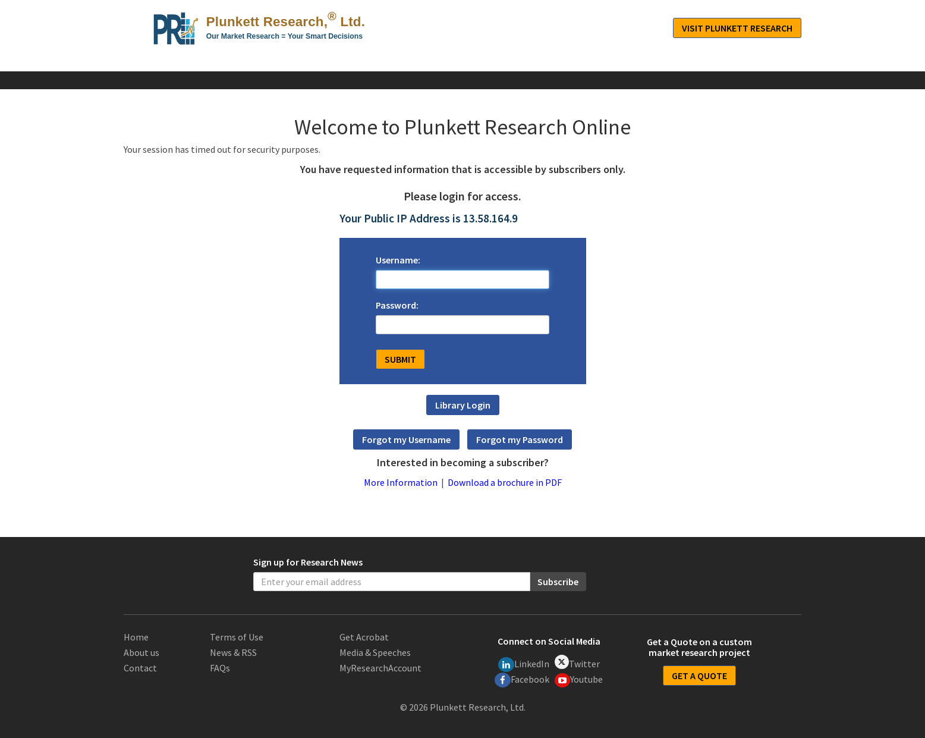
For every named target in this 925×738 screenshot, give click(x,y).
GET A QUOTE (699, 676)
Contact (140, 668)
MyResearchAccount (380, 668)
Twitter (577, 662)
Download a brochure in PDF (505, 482)
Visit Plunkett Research (737, 28)
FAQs (220, 668)
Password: (397, 305)
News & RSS (233, 652)
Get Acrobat (364, 637)
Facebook (522, 680)
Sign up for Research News (308, 562)
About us (141, 652)
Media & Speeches (375, 652)
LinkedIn (523, 664)
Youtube (579, 680)
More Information (401, 482)
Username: (398, 260)
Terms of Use (236, 637)
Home (136, 637)
